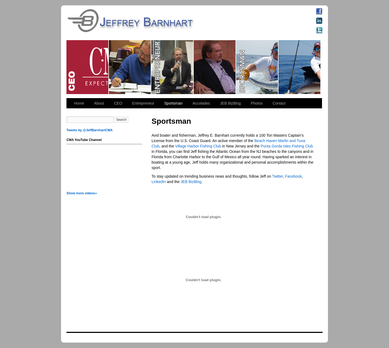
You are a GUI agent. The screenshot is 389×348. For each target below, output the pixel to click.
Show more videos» (81, 193)
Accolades (201, 103)
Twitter (277, 176)
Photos (257, 103)
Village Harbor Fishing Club (198, 146)
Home (79, 103)
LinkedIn (159, 182)
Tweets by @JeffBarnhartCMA (89, 130)
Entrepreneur (172, 67)
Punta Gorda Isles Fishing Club (287, 146)
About (99, 103)
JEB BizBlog (230, 103)
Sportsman (257, 67)
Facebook (293, 176)
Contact (279, 103)
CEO (87, 67)
